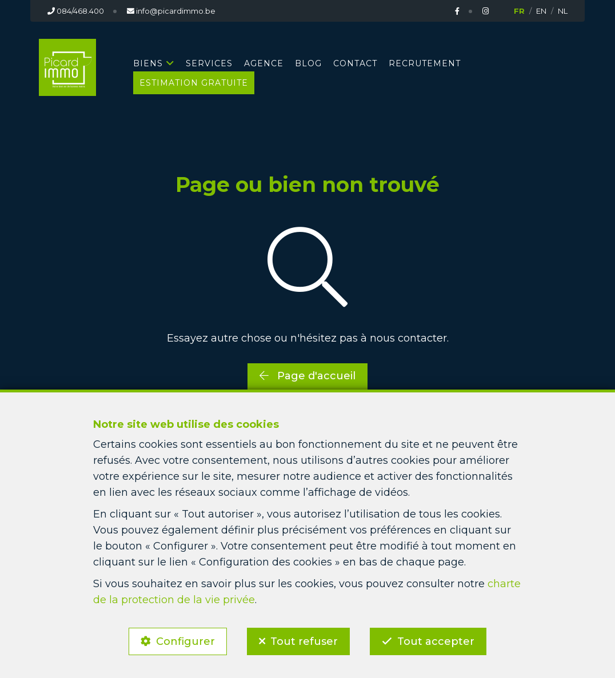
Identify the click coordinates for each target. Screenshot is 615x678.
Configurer (185, 641)
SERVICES (209, 63)
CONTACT (355, 63)
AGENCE (263, 63)
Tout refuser (304, 641)
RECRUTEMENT (425, 63)
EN (541, 10)
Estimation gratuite (193, 83)
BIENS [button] (148, 63)
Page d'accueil (307, 376)
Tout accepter (435, 641)
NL (563, 10)
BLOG (308, 63)
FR (519, 10)
